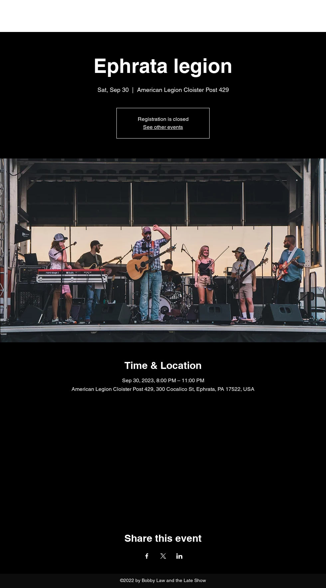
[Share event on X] (163, 556)
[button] (318, 16)
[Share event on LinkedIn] (179, 556)
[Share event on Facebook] (147, 556)
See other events (163, 127)
